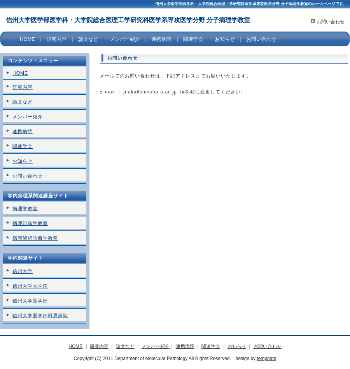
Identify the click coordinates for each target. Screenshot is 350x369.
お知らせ (225, 39)
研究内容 (56, 39)
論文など (88, 39)
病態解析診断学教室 (35, 238)
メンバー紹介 (125, 39)
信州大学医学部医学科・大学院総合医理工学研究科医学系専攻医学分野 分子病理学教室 (128, 20)
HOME (27, 39)
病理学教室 (25, 208)
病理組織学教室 (30, 223)
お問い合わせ (331, 22)
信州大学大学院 (30, 286)
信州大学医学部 (30, 301)
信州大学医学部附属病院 (40, 315)
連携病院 (161, 39)
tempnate (266, 358)
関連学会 (193, 39)
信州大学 (22, 271)
